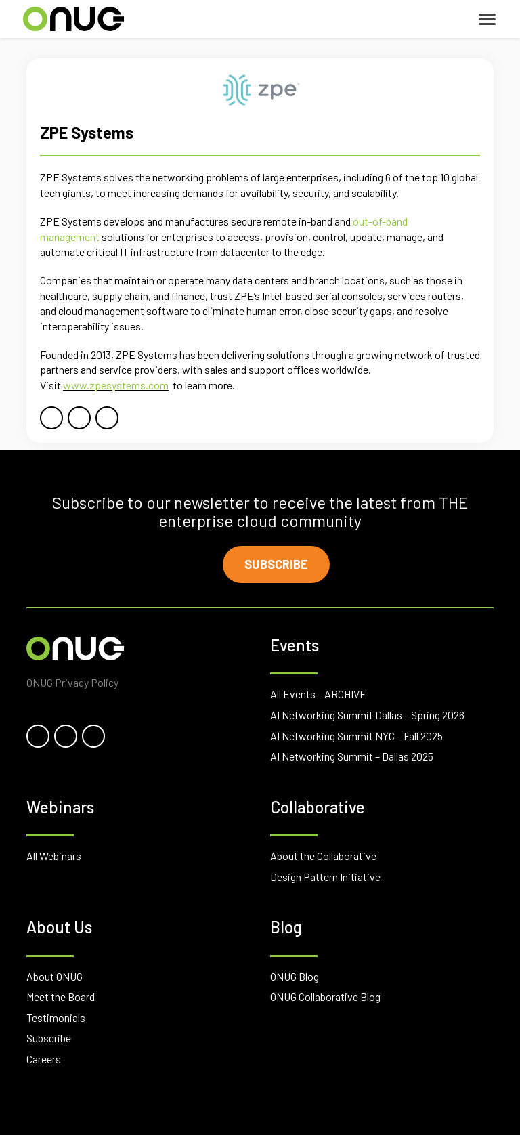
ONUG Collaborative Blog (325, 996)
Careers (43, 1058)
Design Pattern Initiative (325, 876)
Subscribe (276, 564)
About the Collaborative (323, 855)
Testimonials (55, 1017)
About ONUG (54, 976)
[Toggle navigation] (487, 19)
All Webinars (53, 855)
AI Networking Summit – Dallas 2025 (351, 756)
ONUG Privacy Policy (72, 682)
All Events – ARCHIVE (318, 693)
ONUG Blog (294, 976)
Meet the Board (60, 996)
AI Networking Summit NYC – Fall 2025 (356, 735)
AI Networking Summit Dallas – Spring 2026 (367, 714)
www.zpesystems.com (116, 385)
